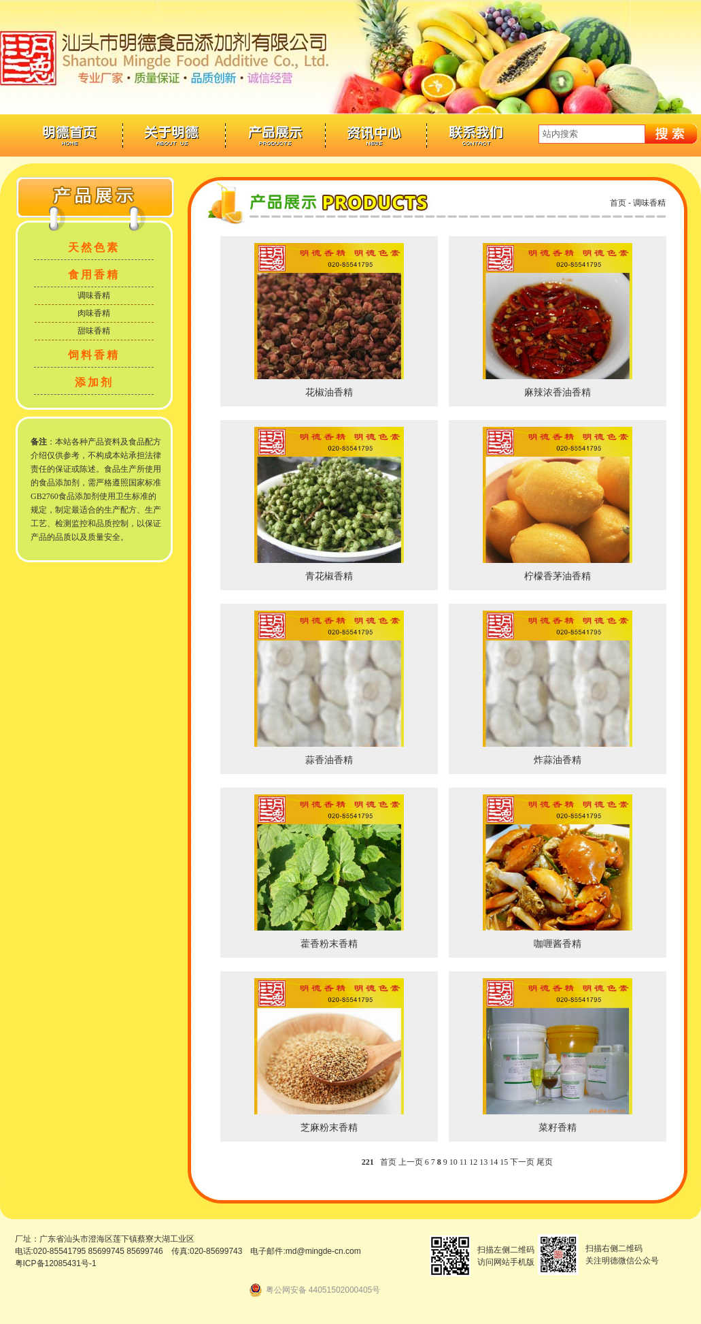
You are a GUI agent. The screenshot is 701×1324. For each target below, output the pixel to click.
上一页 (410, 1162)
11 (464, 1162)
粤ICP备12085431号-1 (56, 1263)
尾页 (544, 1162)
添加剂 (94, 382)
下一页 (522, 1162)
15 (504, 1162)
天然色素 (94, 247)
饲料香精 (94, 355)
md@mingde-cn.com (323, 1251)
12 (473, 1162)
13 (483, 1162)
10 (453, 1162)
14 (494, 1162)
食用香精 (94, 274)
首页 (618, 203)
